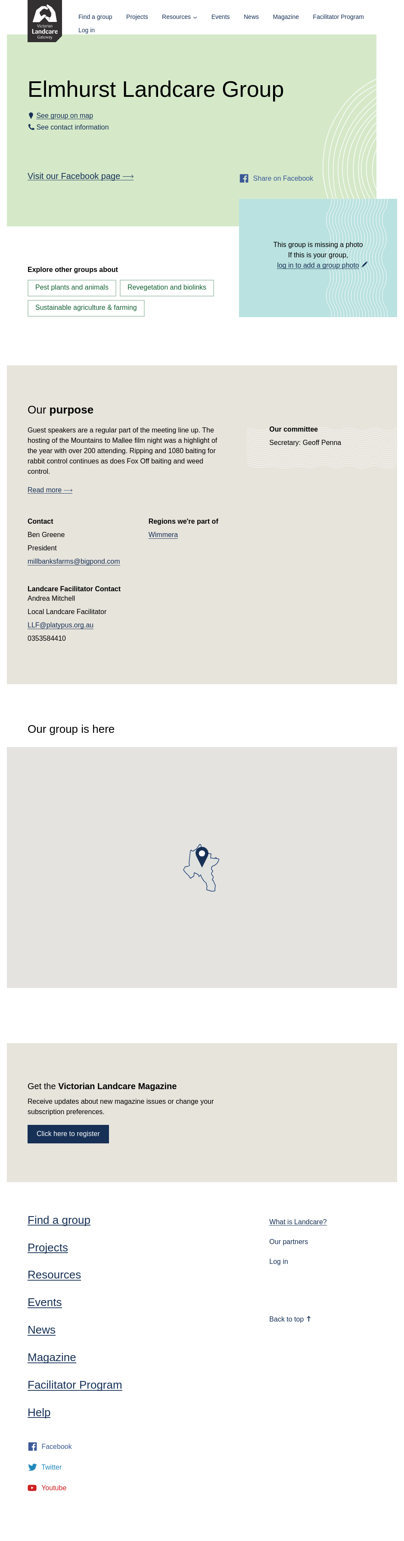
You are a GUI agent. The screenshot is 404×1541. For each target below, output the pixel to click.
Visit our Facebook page (81, 176)
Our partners (288, 1241)
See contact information (72, 127)
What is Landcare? (297, 1222)
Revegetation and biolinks (166, 287)
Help (39, 1412)
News (251, 16)
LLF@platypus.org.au (60, 625)
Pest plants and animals (72, 287)
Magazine (286, 16)
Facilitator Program (338, 16)
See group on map (64, 115)
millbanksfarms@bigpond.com (74, 561)
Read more (50, 490)
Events (220, 16)
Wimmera (163, 534)
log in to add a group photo (318, 265)
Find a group (95, 16)
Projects (137, 16)
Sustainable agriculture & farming (86, 307)
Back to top (290, 1319)
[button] (202, 857)
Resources (176, 16)
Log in (86, 30)
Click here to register (68, 1133)
